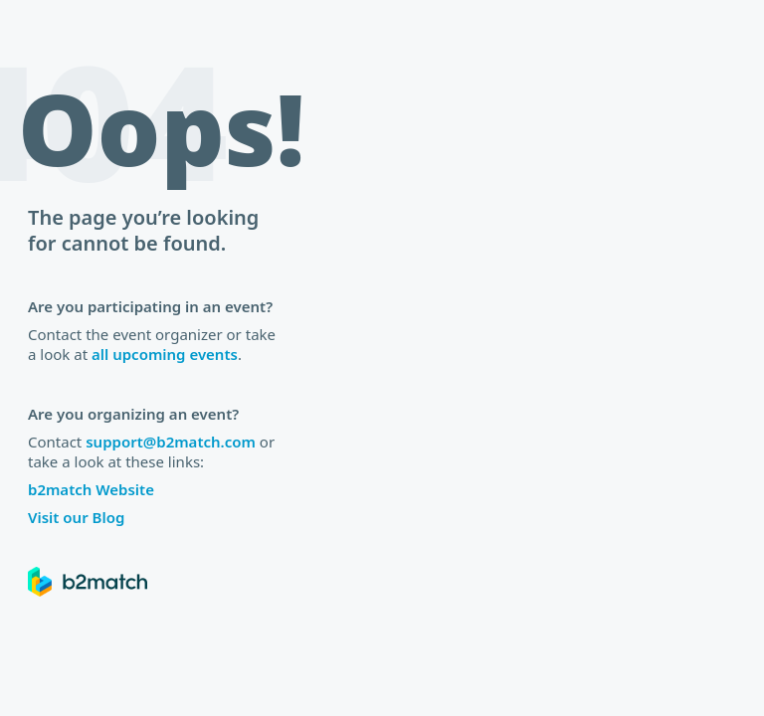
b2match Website (91, 489)
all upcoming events (165, 354)
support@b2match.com (171, 441)
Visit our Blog (76, 517)
